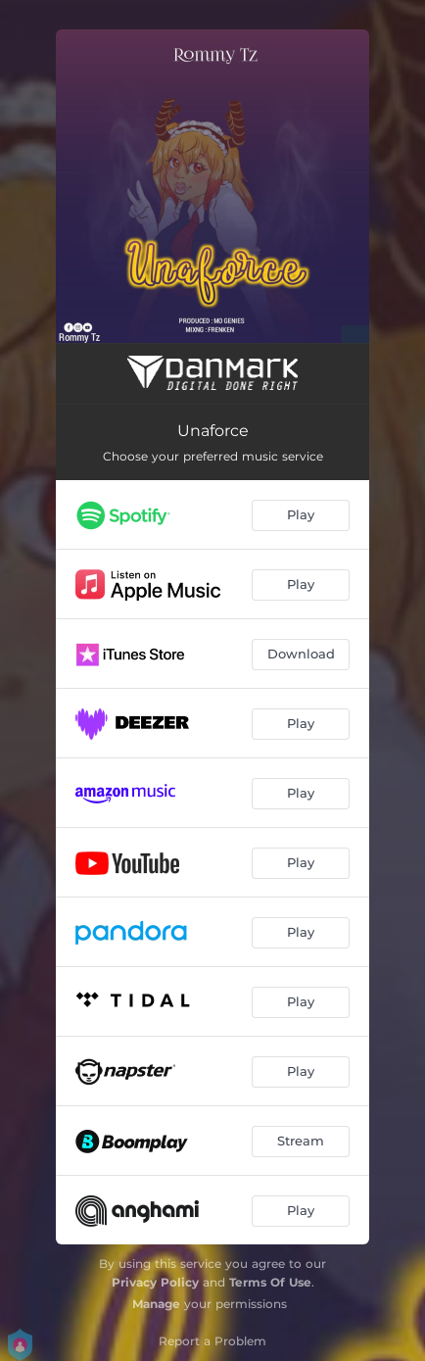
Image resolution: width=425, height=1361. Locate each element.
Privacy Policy (155, 1282)
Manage (156, 1303)
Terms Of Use (270, 1282)
